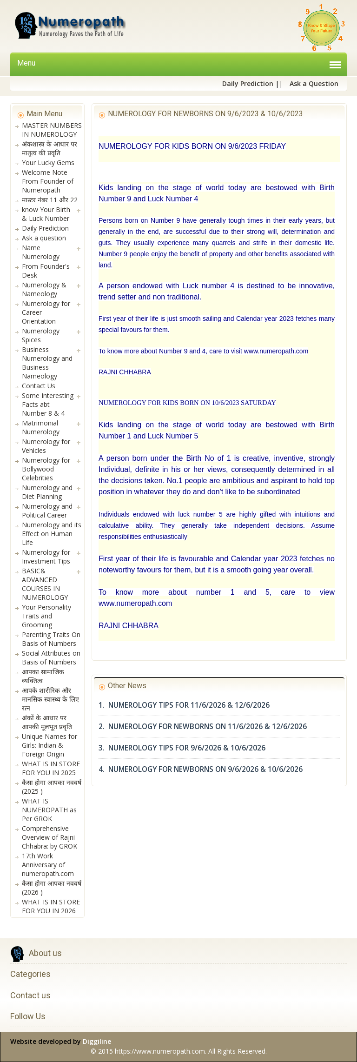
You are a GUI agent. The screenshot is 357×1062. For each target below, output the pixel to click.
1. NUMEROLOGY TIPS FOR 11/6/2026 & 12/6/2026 (184, 705)
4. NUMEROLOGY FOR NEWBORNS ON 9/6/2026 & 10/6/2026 (201, 769)
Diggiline (97, 1041)
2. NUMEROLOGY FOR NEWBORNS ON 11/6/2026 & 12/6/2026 (203, 726)
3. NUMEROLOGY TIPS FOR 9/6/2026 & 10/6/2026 (182, 748)
